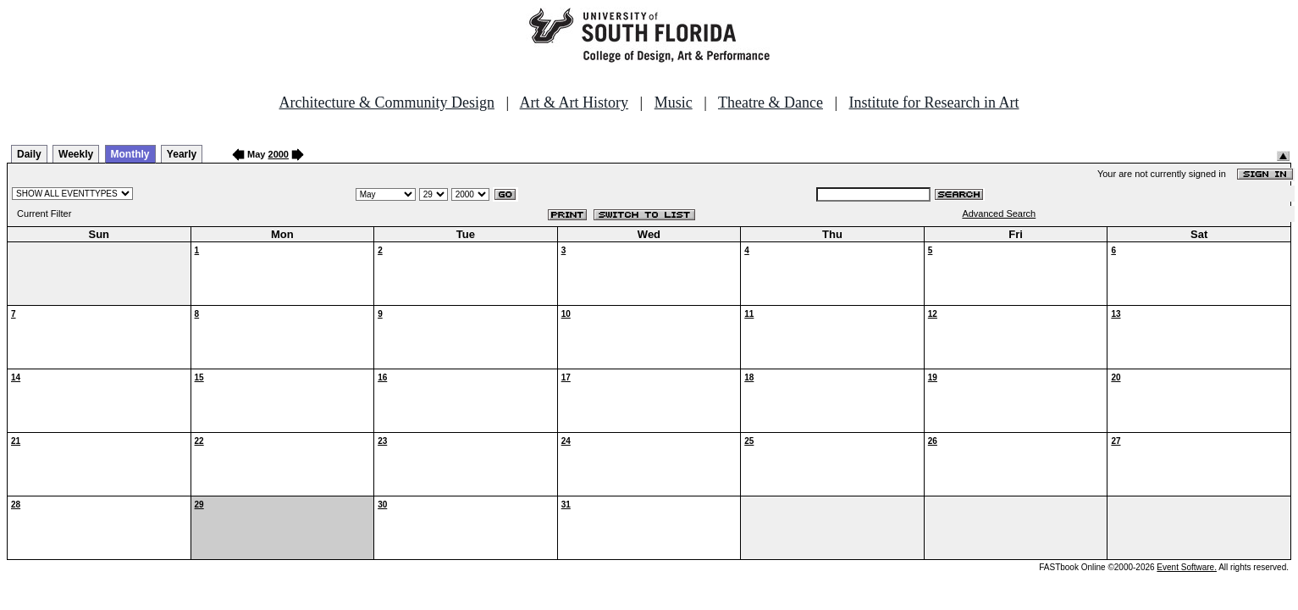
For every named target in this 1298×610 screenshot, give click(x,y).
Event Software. (1187, 567)
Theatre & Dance (770, 102)
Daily (29, 154)
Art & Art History (574, 102)
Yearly (181, 154)
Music (674, 102)
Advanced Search (999, 213)
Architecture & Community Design (386, 102)
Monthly (130, 154)
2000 (278, 154)
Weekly (75, 154)
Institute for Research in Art (934, 102)
